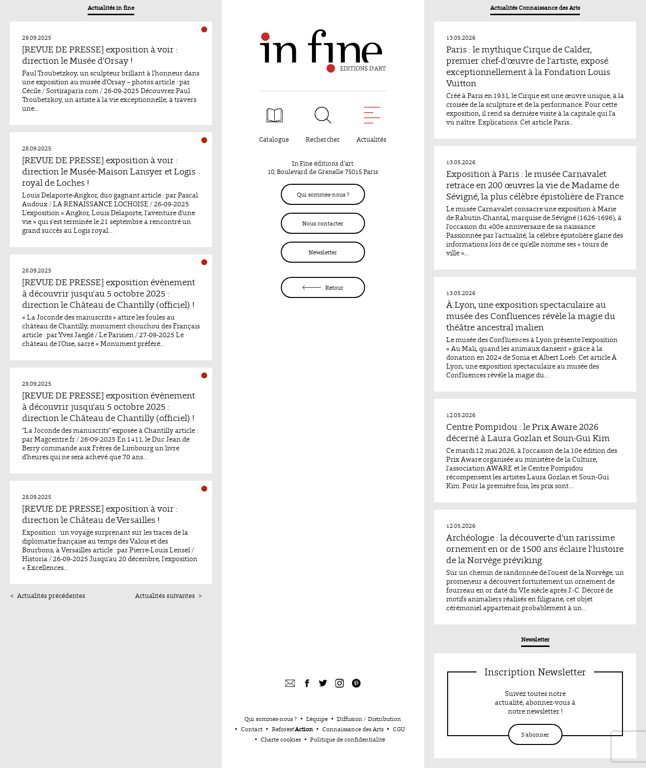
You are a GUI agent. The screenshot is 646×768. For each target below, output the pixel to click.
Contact (252, 729)
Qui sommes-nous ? (323, 194)
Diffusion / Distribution (369, 718)
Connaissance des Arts (352, 729)
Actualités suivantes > (168, 596)
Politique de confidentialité (347, 739)
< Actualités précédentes (47, 596)
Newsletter (323, 252)
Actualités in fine (111, 7)
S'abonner (535, 734)
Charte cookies (281, 739)
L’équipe (317, 718)
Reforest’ (292, 729)
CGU (399, 729)
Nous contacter (322, 223)
